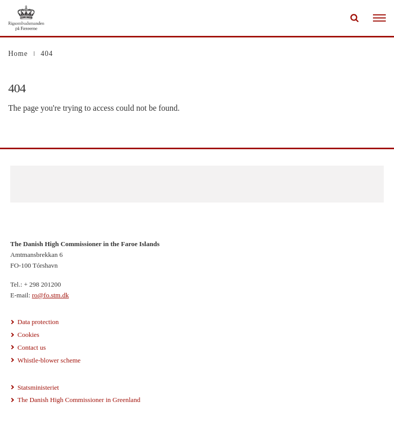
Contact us (31, 347)
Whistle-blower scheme (49, 360)
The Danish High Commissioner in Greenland (78, 400)
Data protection (38, 322)
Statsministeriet (38, 387)
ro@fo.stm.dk (50, 295)
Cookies (28, 334)
